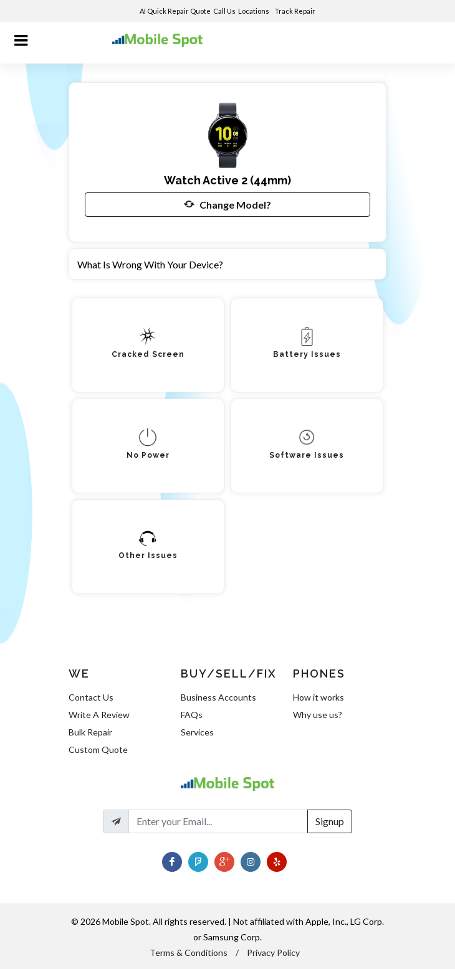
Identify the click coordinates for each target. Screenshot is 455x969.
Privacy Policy (273, 952)
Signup (329, 821)
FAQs (192, 714)
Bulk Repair (90, 732)
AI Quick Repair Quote (175, 11)
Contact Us (91, 697)
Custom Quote (98, 749)
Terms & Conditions (189, 952)
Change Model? (227, 204)
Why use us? (317, 714)
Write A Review (99, 714)
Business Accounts (218, 697)
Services (197, 732)
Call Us (224, 11)
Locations (254, 11)
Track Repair (296, 11)
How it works (318, 697)
